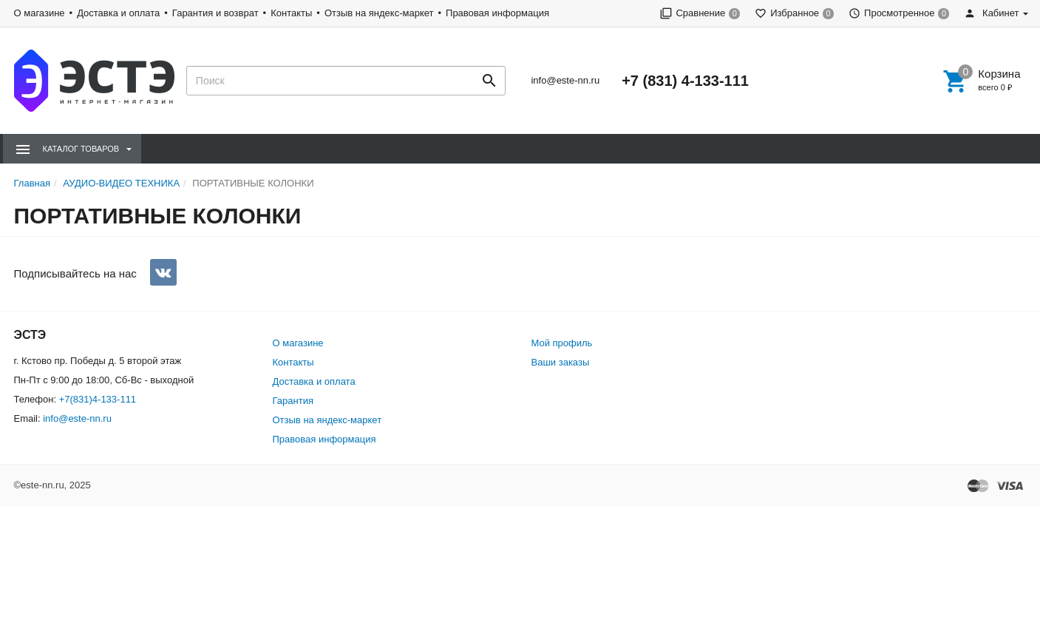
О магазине (39, 12)
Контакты (291, 12)
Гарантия (293, 400)
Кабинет (991, 12)
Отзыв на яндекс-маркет (379, 12)
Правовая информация (497, 12)
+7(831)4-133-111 (97, 399)
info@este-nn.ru (565, 80)
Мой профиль (562, 343)
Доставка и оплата (118, 12)
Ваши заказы (560, 362)
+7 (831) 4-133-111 (685, 81)
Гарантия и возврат (215, 12)
